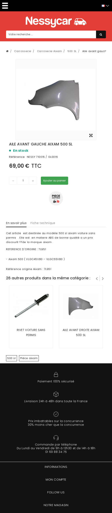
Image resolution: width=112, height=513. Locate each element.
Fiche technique (43, 223)
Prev (97, 278)
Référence (17, 157)
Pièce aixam (29, 358)
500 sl (11, 358)
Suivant (103, 278)
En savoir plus (16, 223)
